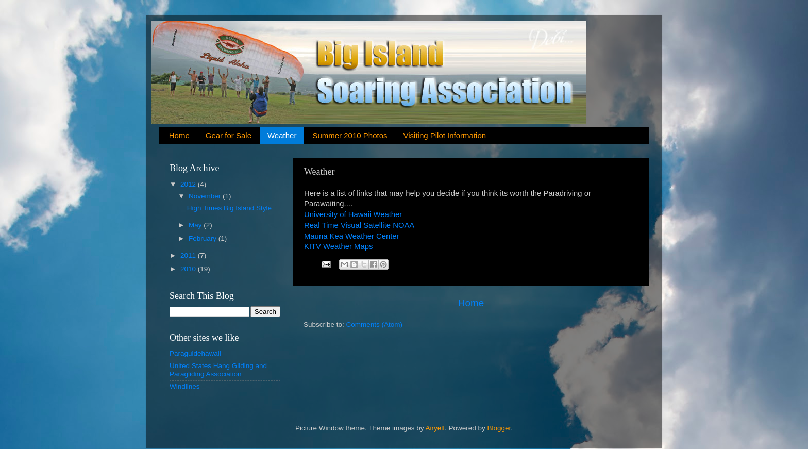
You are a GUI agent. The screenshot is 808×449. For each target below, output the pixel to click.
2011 (189, 255)
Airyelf (435, 428)
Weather (281, 135)
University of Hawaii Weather (353, 214)
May (196, 225)
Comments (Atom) (374, 324)
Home (179, 135)
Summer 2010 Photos (349, 135)
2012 (189, 184)
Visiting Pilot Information (444, 135)
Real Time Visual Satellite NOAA (359, 225)
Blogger (499, 428)
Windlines (185, 386)
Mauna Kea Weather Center (351, 236)
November (206, 196)
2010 (189, 269)
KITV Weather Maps (338, 246)
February (203, 238)
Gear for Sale (228, 135)
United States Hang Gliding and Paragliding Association (218, 370)
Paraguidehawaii (195, 353)
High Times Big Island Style (229, 208)
